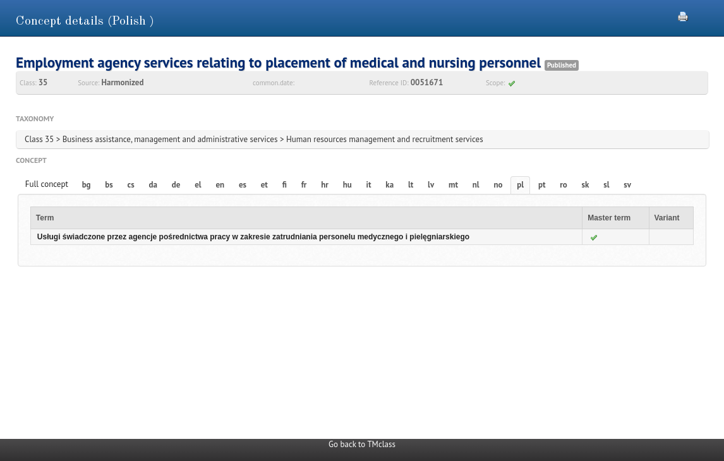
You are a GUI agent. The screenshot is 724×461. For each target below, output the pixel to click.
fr (304, 184)
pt (542, 184)
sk (585, 184)
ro (563, 184)
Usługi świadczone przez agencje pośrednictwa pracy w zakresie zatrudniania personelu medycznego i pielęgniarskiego (253, 236)
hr (325, 184)
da (153, 184)
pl (520, 184)
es (242, 184)
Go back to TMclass (362, 444)
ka (389, 184)
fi (284, 184)
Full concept (46, 184)
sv (627, 184)
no (497, 184)
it (368, 184)
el (198, 184)
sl (606, 184)
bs (108, 184)
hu (347, 184)
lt (410, 184)
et (264, 184)
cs (131, 184)
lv (431, 184)
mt (453, 184)
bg (86, 184)
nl (476, 184)
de (176, 184)
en (219, 184)
